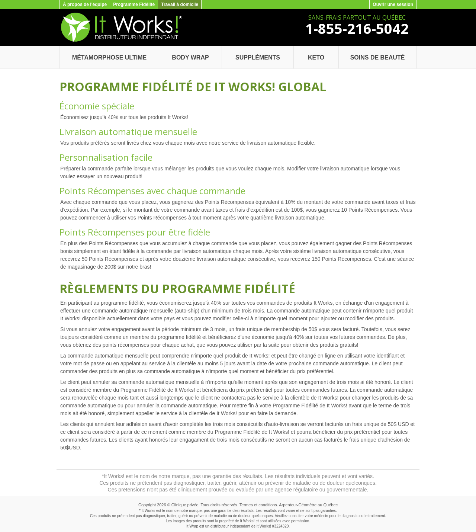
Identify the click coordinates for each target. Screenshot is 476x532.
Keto (316, 57)
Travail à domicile (179, 4)
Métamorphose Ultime (109, 57)
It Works (263, 526)
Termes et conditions (258, 505)
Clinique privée (185, 505)
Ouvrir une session (393, 4)
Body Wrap (190, 57)
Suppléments (257, 57)
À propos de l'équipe (85, 4)
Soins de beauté (377, 57)
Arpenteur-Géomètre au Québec (308, 505)
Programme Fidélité (134, 4)
